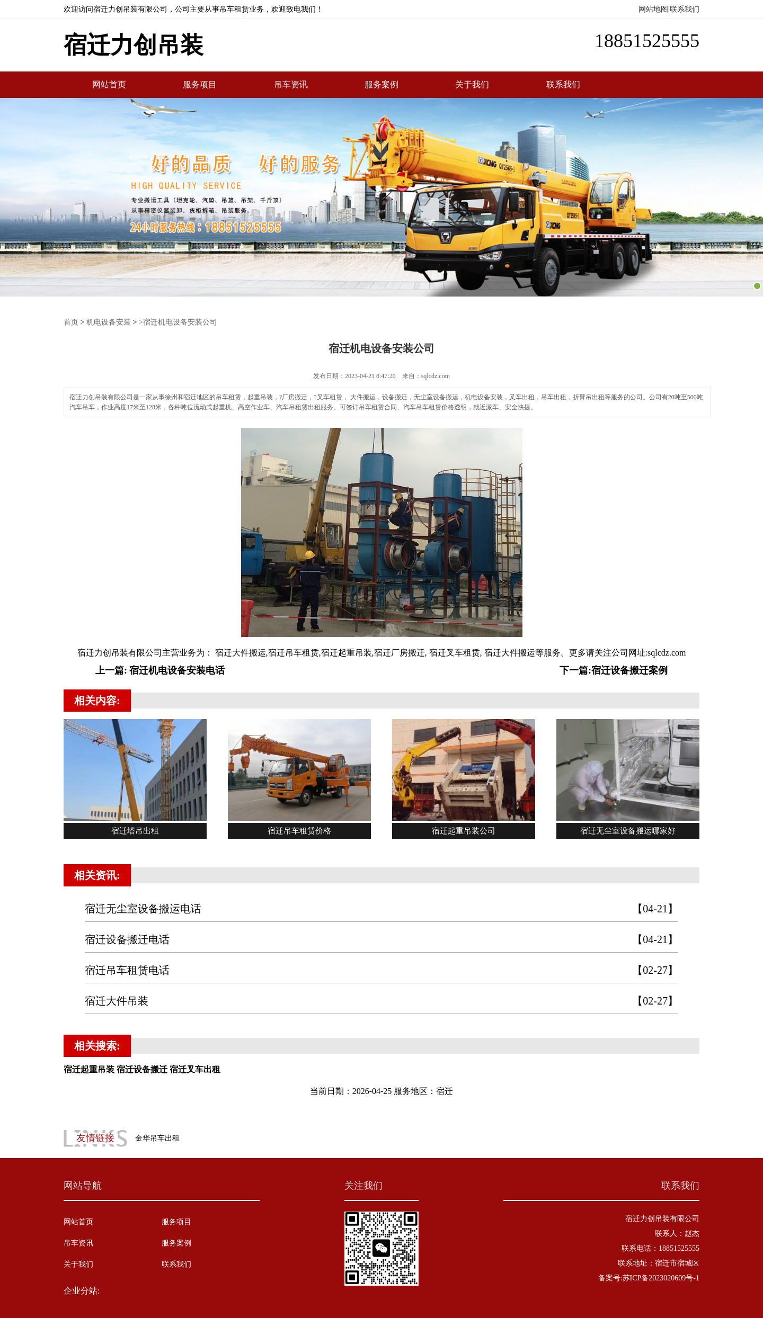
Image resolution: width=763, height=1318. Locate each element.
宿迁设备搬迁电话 (381, 940)
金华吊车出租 (157, 1138)
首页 (71, 322)
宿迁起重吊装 (346, 652)
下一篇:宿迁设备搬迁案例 (614, 670)
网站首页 (109, 84)
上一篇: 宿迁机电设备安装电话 (160, 670)
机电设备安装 (108, 322)
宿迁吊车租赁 (293, 652)
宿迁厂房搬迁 (399, 652)
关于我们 (472, 84)
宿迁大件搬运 (239, 652)
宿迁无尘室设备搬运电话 (381, 909)
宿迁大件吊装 (381, 1001)
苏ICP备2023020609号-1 (661, 1278)
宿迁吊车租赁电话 (381, 970)
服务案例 (381, 84)
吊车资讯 (291, 84)
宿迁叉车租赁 (453, 652)
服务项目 (200, 84)
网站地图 (653, 9)
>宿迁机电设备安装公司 (178, 322)
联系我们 (684, 9)
